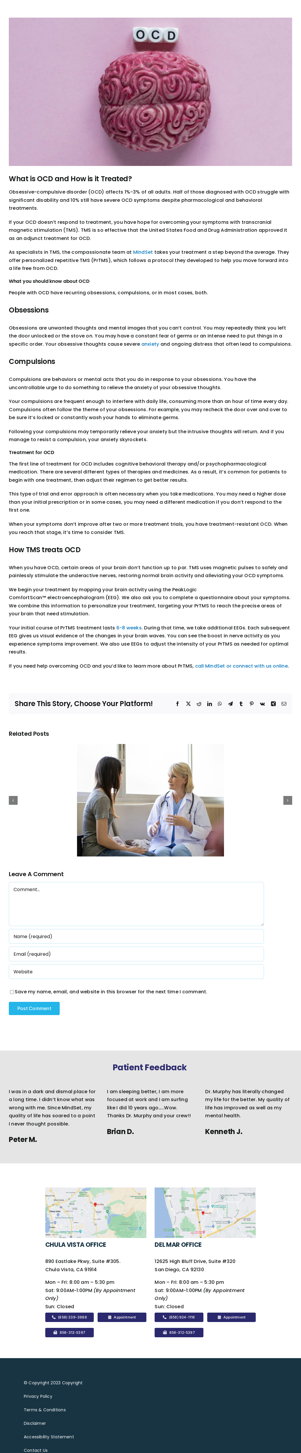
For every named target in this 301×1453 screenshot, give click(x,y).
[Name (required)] (136, 936)
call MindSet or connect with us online (241, 666)
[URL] (136, 971)
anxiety (150, 344)
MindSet (143, 252)
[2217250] (150, 92)
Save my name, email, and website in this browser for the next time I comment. (111, 991)
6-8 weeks (129, 627)
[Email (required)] (136, 954)
